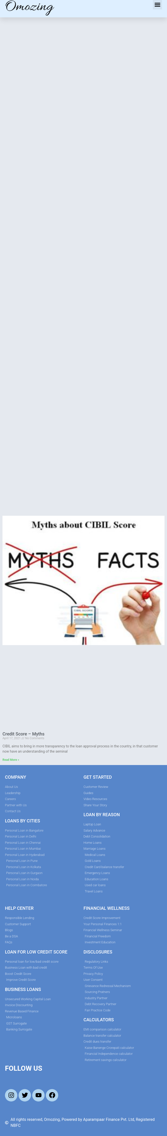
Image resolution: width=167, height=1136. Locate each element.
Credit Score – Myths (23, 733)
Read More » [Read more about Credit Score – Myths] (10, 760)
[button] (157, 4)
